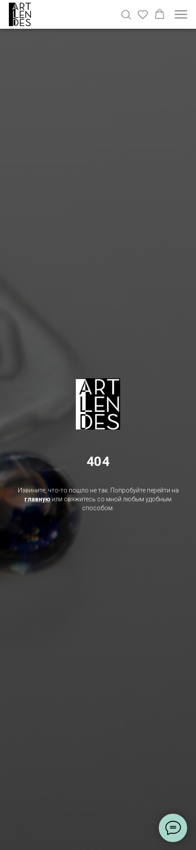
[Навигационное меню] (181, 14)
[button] (126, 14)
